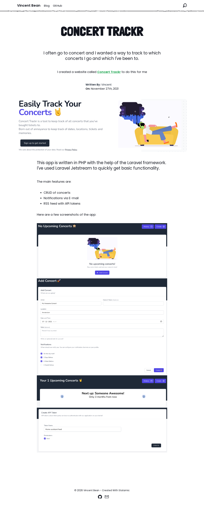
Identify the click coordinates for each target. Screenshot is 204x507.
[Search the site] (185, 5)
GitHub (57, 6)
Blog (47, 6)
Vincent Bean (28, 5)
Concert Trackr (109, 72)
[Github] (100, 497)
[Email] (107, 497)
